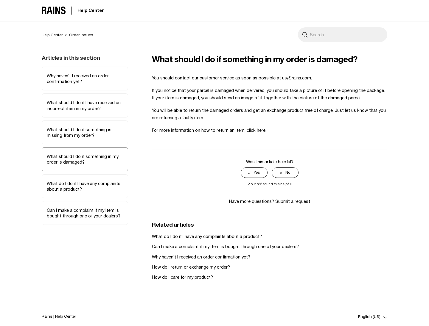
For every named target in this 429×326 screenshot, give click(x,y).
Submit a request (292, 201)
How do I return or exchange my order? (191, 266)
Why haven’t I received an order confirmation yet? (78, 78)
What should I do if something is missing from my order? (79, 132)
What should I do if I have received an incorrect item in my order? (84, 105)
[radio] (254, 172)
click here (256, 130)
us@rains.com (296, 77)
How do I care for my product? (182, 277)
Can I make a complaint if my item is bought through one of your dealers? (83, 213)
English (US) (369, 316)
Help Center (90, 10)
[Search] (342, 34)
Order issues (81, 35)
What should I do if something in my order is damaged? (83, 159)
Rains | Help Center (59, 316)
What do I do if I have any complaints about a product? (83, 186)
